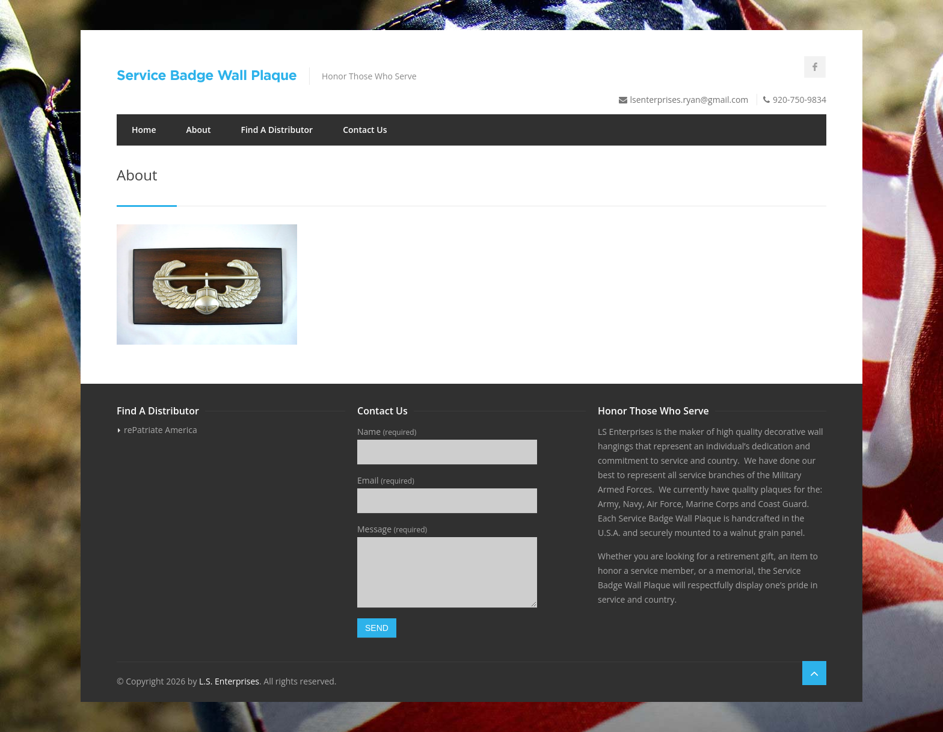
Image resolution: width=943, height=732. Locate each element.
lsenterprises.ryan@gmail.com (689, 99)
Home (144, 129)
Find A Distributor (277, 129)
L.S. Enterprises (229, 681)
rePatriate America (160, 429)
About (198, 129)
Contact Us (365, 129)
